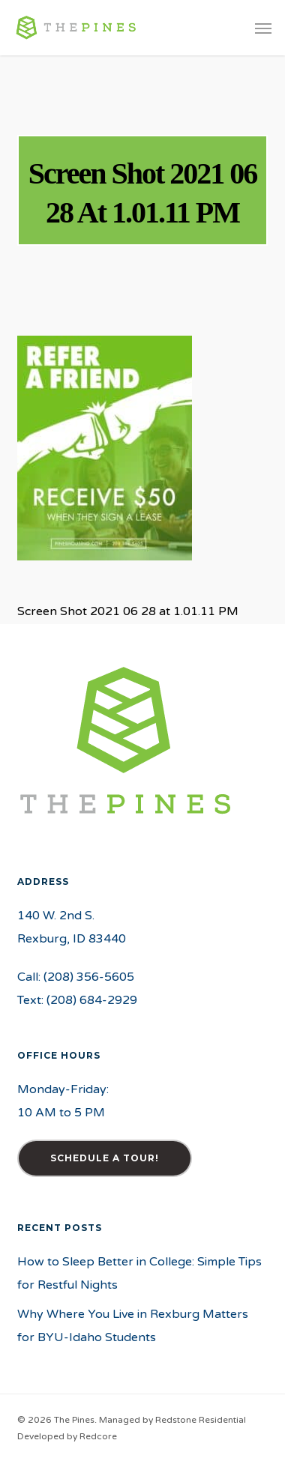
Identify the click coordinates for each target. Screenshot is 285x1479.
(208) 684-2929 (91, 1000)
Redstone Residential (200, 1420)
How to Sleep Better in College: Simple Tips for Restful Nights (139, 1273)
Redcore (98, 1436)
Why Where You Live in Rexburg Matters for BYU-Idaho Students (132, 1326)
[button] (263, 27)
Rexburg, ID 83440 (71, 938)
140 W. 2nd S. (55, 915)
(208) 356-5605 (89, 977)
